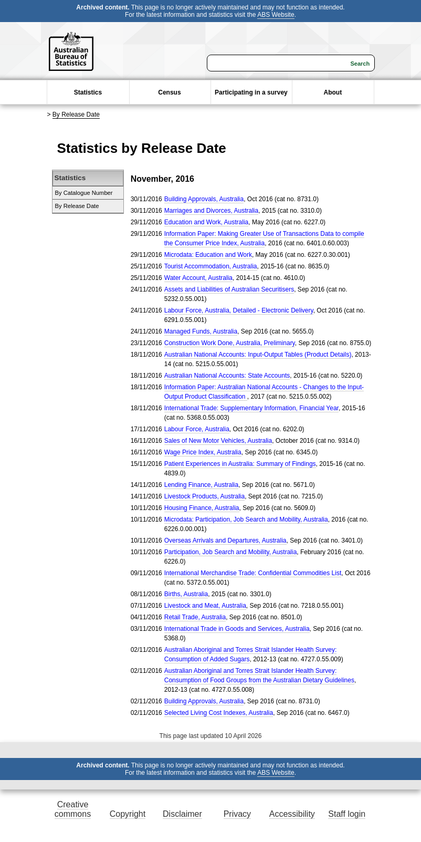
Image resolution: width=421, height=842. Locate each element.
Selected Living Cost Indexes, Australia (218, 712)
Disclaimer (182, 813)
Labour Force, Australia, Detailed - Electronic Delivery (238, 310)
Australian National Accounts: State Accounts (227, 375)
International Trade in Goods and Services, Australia (237, 628)
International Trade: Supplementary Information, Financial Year (251, 408)
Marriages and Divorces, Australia (211, 210)
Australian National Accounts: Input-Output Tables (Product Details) (258, 354)
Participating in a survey (251, 92)
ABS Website (275, 14)
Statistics (88, 92)
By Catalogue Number (84, 193)
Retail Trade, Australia (195, 617)
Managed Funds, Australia (200, 331)
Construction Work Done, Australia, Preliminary (229, 343)
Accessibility (292, 813)
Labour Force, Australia (196, 429)
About (333, 92)
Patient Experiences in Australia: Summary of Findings (240, 463)
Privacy (237, 813)
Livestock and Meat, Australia (205, 605)
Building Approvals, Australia (204, 199)
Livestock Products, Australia (204, 496)
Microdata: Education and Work (208, 254)
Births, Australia (186, 594)
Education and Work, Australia (206, 222)
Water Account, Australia (198, 278)
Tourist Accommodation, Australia (210, 266)
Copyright (127, 813)
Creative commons (73, 809)
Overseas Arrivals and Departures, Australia (225, 540)
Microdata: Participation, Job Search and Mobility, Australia (246, 519)
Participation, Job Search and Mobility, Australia (230, 552)
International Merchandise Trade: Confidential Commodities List (253, 573)
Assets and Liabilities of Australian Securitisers (229, 289)
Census (169, 92)
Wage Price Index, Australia (202, 452)
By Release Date (76, 114)
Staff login (346, 813)
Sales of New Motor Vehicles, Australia (218, 440)
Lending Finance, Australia (201, 484)
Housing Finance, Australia (201, 508)
